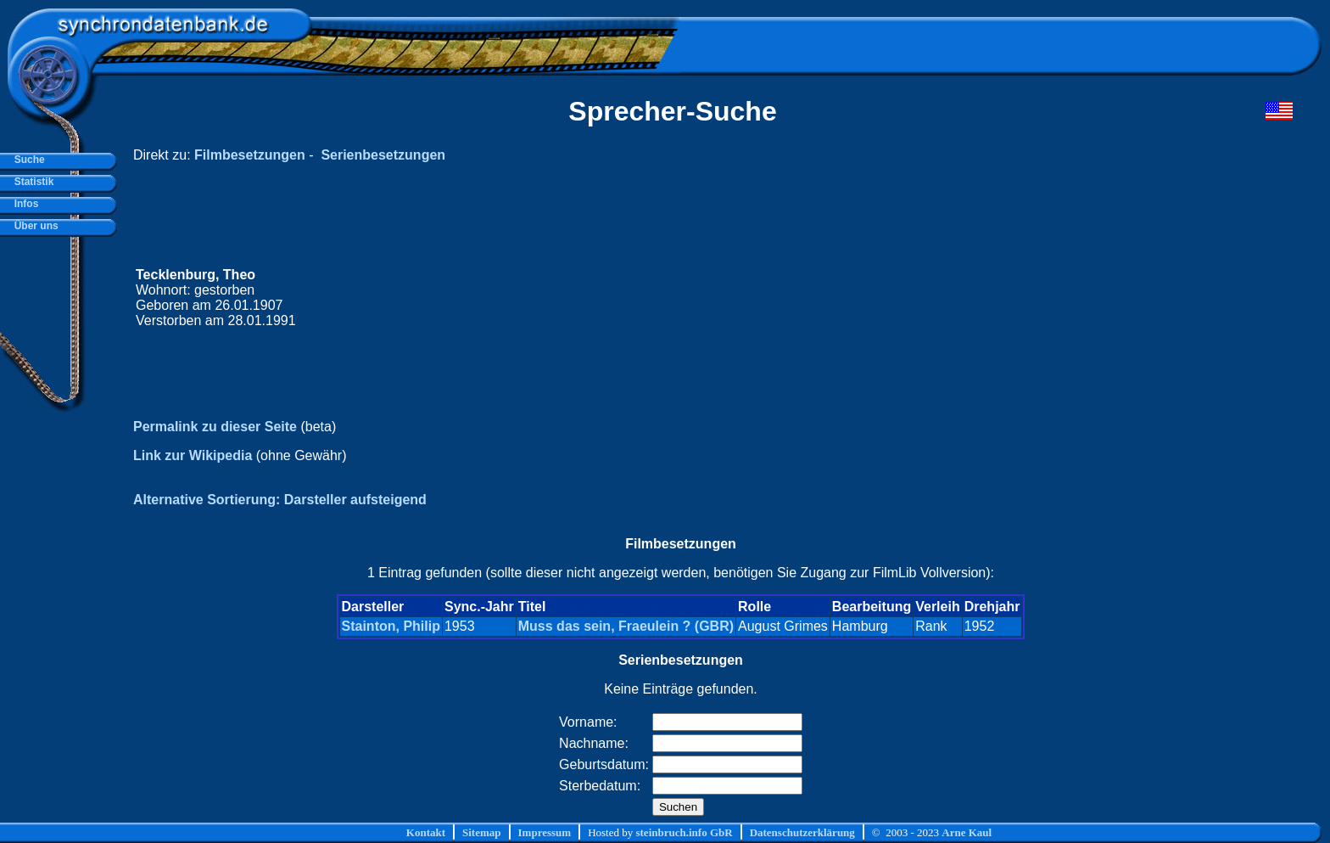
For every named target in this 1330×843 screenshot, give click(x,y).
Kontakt (425, 832)
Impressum (545, 832)
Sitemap (481, 832)
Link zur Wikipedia (192, 455)
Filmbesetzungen (249, 155)
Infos (23, 204)
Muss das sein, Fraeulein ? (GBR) (626, 626)
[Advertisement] (971, 298)
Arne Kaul (967, 832)
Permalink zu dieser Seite (215, 426)
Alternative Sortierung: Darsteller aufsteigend (280, 499)
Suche (26, 160)
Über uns (33, 226)
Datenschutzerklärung (802, 832)
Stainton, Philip (391, 626)
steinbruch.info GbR (683, 832)
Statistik (30, 182)
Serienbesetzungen (383, 155)
